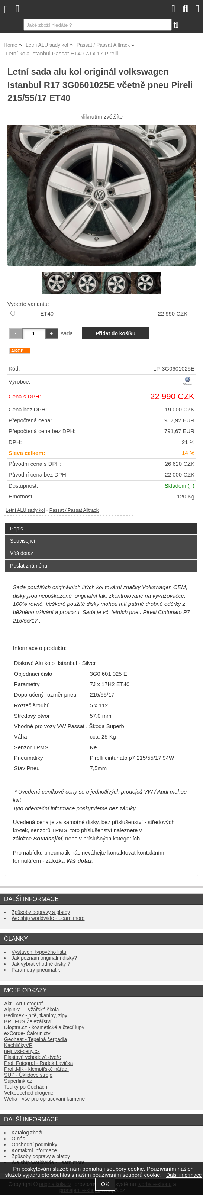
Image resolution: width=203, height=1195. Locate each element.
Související (22, 541)
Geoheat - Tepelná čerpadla (35, 1039)
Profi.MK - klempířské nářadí (36, 1069)
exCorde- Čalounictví (28, 1033)
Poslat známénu (28, 566)
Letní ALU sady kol (25, 510)
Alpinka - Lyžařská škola (31, 1009)
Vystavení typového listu (39, 952)
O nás (18, 1138)
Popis (16, 529)
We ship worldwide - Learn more (48, 918)
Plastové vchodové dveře (32, 1057)
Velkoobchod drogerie (29, 1093)
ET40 (47, 314)
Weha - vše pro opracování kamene (44, 1099)
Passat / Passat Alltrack (74, 510)
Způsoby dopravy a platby (41, 912)
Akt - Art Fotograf (23, 1004)
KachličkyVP (18, 1045)
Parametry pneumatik (36, 970)
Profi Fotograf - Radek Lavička (38, 1063)
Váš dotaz (21, 553)
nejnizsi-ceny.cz (22, 1051)
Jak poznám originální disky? (44, 958)
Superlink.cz (18, 1081)
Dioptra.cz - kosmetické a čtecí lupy (44, 1027)
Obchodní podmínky (34, 1144)
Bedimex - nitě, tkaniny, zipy (35, 1015)
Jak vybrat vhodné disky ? (41, 964)
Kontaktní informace (34, 1150)
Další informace (184, 1175)
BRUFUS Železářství (27, 1021)
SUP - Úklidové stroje (28, 1075)
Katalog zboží (27, 1133)
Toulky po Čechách (25, 1087)
